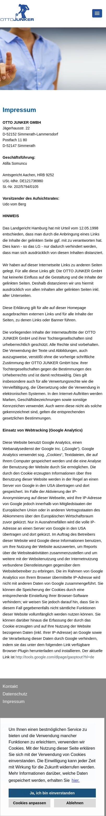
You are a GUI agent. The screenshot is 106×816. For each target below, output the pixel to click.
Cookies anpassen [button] (29, 803)
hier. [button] (76, 780)
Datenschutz (15, 693)
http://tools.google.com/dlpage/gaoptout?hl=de (55, 657)
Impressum (14, 701)
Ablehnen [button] (75, 803)
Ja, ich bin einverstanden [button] (52, 793)
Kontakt (10, 686)
